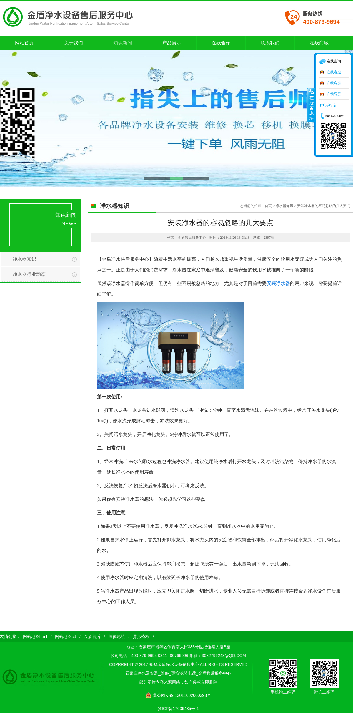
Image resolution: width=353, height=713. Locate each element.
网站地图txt (65, 636)
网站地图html (35, 636)
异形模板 (141, 636)
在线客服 (334, 72)
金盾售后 (92, 636)
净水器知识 (24, 258)
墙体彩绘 (117, 636)
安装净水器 (278, 283)
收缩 (311, 105)
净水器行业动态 (29, 274)
